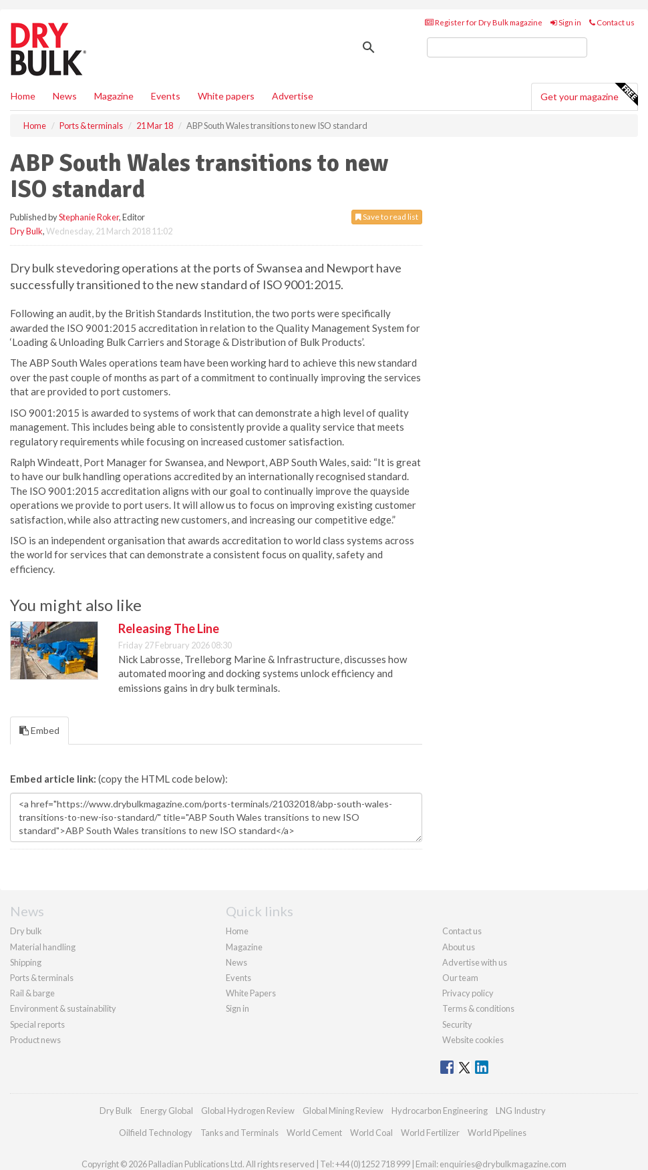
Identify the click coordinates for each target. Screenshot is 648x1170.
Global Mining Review (343, 1110)
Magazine (114, 96)
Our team (460, 977)
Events (165, 96)
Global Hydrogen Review (248, 1110)
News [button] (65, 96)
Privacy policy (468, 993)
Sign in (565, 22)
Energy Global (166, 1110)
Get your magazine (588, 94)
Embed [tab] (39, 730)
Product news (35, 1039)
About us (458, 947)
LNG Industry (521, 1110)
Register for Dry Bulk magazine (483, 22)
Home (23, 96)
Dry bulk (26, 931)
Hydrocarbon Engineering (439, 1110)
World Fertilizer (430, 1132)
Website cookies (473, 1039)
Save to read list (386, 217)
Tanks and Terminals (239, 1132)
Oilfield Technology (155, 1132)
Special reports (37, 1024)
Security (457, 1024)
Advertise (292, 96)
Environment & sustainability (63, 1008)
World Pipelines (497, 1132)
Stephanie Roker (89, 217)
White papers (226, 96)
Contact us (612, 22)
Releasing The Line (168, 628)
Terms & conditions (478, 1008)
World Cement (314, 1132)
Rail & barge (32, 993)
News (236, 962)
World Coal (371, 1132)
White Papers (251, 993)
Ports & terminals (41, 977)
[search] (507, 47)
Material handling (42, 947)
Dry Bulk (26, 231)
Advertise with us (474, 962)
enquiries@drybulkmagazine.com (503, 1164)
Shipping (25, 962)
